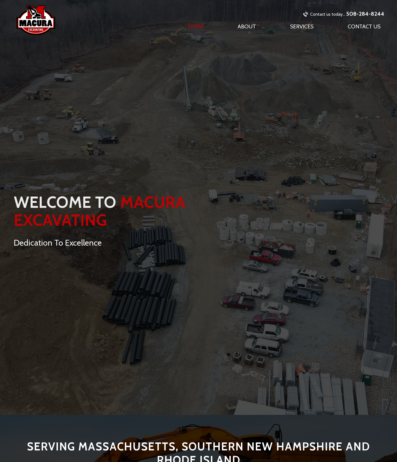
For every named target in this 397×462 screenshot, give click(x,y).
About (247, 26)
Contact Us (364, 26)
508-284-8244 (344, 13)
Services (301, 26)
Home (196, 26)
